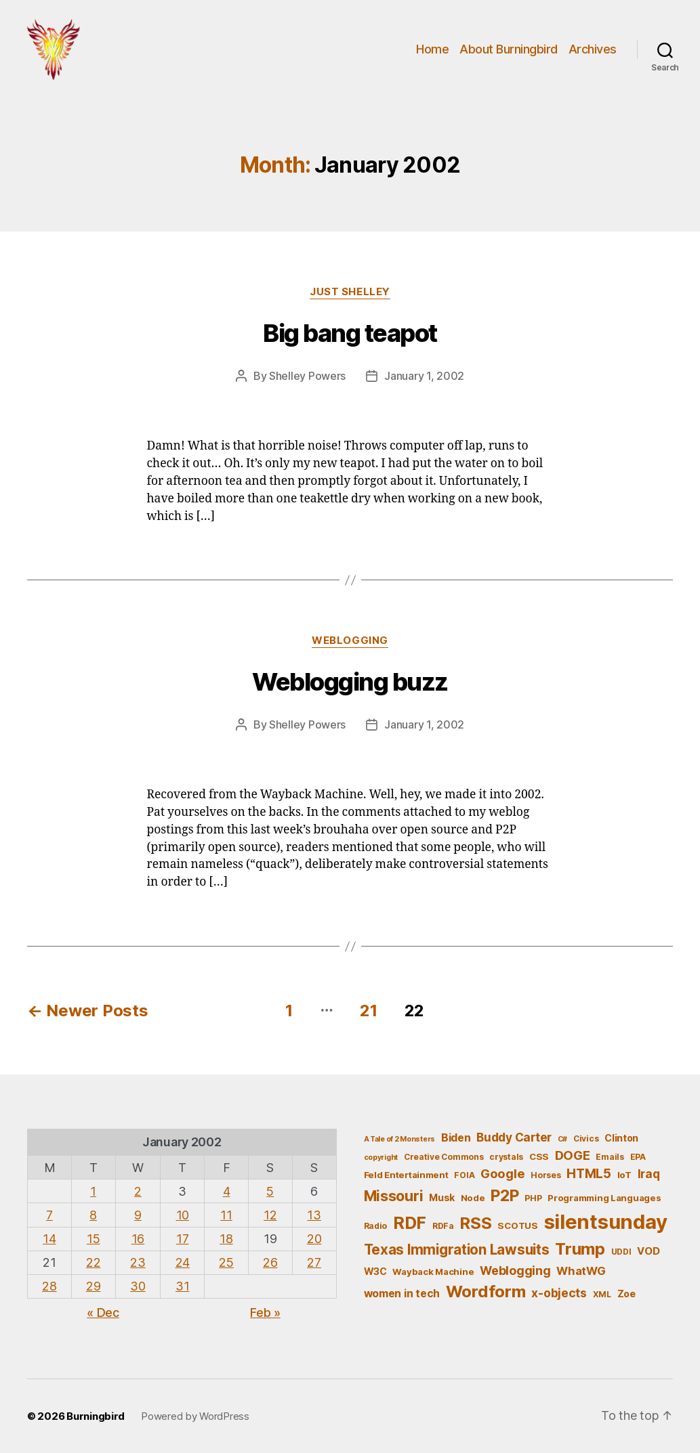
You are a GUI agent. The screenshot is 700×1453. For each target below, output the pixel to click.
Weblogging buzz (350, 682)
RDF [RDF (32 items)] (409, 1223)
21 (368, 1010)
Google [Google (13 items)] (502, 1173)
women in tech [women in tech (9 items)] (402, 1293)
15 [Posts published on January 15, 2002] (93, 1239)
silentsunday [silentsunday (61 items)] (605, 1222)
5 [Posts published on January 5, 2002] (270, 1191)
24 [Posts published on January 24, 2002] (183, 1262)
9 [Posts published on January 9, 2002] (138, 1215)
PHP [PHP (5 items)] (532, 1198)
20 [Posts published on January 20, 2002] (314, 1239)
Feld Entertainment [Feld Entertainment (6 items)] (406, 1174)
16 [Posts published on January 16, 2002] (137, 1239)
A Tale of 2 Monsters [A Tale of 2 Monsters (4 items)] (400, 1139)
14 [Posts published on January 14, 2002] (49, 1239)
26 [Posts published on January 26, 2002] (270, 1262)
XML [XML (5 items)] (602, 1294)
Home (432, 49)
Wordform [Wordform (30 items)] (486, 1291)
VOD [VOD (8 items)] (648, 1251)
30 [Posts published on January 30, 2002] (137, 1286)
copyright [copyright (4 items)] (381, 1157)
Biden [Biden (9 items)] (456, 1137)
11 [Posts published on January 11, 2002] (226, 1215)
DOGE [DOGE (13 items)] (572, 1155)
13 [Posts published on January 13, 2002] (314, 1215)
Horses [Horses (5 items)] (545, 1175)
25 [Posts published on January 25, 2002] (226, 1262)
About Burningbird (508, 49)
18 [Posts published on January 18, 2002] (226, 1239)
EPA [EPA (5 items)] (638, 1157)
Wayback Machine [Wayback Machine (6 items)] (433, 1271)
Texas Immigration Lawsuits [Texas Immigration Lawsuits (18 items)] (457, 1249)
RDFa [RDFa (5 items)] (443, 1226)
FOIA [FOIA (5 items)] (464, 1175)
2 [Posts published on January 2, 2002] (138, 1191)
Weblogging (350, 640)
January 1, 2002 (424, 376)
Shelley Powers (307, 376)
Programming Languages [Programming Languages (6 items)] (604, 1197)
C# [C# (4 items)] (562, 1139)
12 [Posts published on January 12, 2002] (270, 1215)
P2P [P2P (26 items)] (504, 1195)
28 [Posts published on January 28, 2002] (49, 1286)
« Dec (103, 1312)
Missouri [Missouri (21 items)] (394, 1196)
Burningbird (95, 1416)
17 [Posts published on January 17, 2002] (182, 1239)
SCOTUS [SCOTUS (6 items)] (517, 1225)
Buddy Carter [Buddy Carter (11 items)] (514, 1137)
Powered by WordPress (195, 1416)
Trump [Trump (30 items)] (580, 1249)
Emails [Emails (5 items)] (609, 1157)
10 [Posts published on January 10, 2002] (182, 1215)
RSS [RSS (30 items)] (475, 1223)
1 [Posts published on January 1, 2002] (93, 1191)
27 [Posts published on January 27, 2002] (314, 1262)
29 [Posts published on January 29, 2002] (93, 1286)
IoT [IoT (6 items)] (624, 1174)
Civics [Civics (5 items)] (585, 1138)
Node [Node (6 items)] (473, 1197)
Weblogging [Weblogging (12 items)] (515, 1270)
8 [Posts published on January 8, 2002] (93, 1215)
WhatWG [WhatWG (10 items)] (580, 1271)
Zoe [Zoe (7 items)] (626, 1293)
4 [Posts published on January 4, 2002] (226, 1191)
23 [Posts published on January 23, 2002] (137, 1262)
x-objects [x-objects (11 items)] (559, 1293)
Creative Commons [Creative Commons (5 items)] (444, 1157)
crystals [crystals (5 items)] (506, 1157)
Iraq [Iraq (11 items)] (649, 1174)
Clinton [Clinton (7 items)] (621, 1138)
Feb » (265, 1312)
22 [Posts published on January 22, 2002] (93, 1262)
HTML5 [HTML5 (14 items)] (589, 1173)
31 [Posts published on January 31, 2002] (182, 1286)
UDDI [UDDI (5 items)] (621, 1251)
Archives (593, 49)
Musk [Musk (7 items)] (442, 1197)
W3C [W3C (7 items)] (375, 1271)
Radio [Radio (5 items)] (376, 1226)
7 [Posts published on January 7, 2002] (49, 1215)
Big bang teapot (350, 333)
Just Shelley (350, 292)
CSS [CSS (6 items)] (539, 1156)
